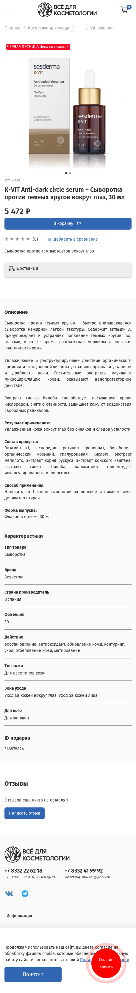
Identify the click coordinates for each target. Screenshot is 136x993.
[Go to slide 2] (70, 173)
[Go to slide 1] (66, 173)
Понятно (33, 975)
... (80, 28)
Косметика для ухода (48, 28)
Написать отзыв (24, 813)
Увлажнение (102, 28)
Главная (12, 28)
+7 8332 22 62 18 (23, 870)
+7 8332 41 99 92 (84, 870)
